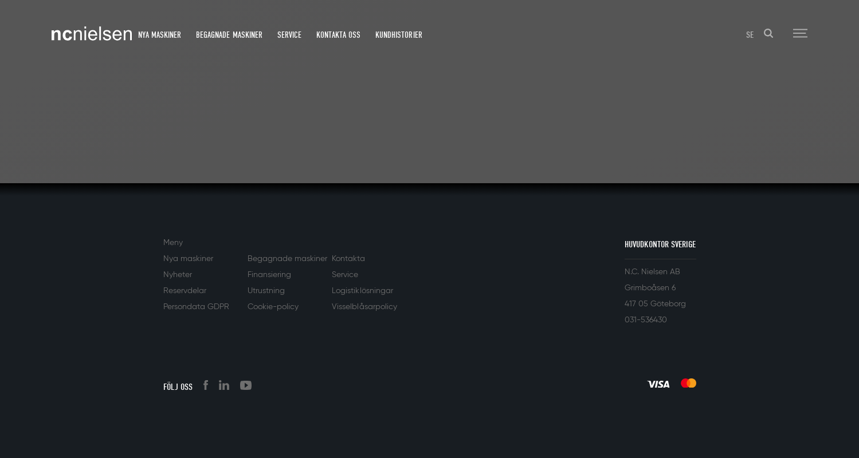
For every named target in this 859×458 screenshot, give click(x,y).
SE (750, 35)
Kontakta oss (338, 35)
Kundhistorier (398, 35)
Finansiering (269, 275)
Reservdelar (184, 291)
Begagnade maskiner (229, 35)
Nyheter (177, 275)
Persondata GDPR (196, 307)
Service (289, 35)
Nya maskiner (159, 35)
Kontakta (348, 259)
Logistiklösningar (362, 291)
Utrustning (266, 291)
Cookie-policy (273, 307)
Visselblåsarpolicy (364, 307)
